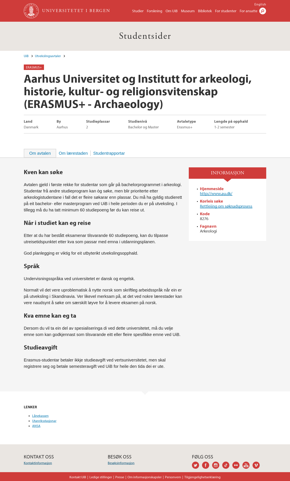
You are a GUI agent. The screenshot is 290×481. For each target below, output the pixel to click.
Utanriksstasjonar (44, 421)
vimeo (258, 466)
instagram (217, 466)
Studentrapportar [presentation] (109, 153)
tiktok (227, 466)
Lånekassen (40, 416)
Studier (138, 10)
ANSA (36, 426)
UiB (26, 56)
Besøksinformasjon (121, 463)
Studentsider (145, 36)
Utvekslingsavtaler (48, 56)
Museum (188, 10)
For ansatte (248, 10)
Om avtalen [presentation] (40, 153)
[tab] (40, 153)
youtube (247, 466)
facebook (207, 466)
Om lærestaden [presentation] (73, 153)
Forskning (154, 10)
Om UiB (172, 10)
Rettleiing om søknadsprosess (226, 206)
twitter (197, 466)
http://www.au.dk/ (216, 193)
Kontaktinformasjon (38, 463)
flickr (237, 466)
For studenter (225, 10)
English (260, 4)
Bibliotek (205, 10)
